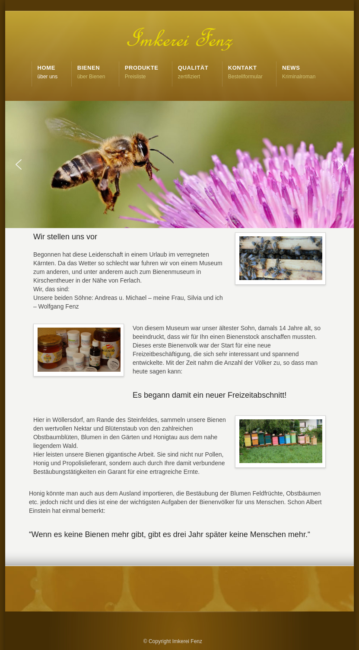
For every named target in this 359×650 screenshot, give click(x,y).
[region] (179, 164)
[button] (18, 164)
